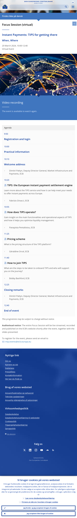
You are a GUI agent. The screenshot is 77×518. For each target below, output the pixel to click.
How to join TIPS (17, 263)
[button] (72, 2)
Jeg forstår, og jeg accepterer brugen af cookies (40, 507)
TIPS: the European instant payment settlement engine (39, 185)
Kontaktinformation (13, 375)
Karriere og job (11, 364)
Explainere (9, 368)
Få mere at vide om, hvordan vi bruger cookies (40, 501)
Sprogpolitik (10, 428)
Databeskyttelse (12, 414)
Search (66, 6)
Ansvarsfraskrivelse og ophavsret (19, 393)
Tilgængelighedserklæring (16, 425)
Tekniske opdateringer (14, 396)
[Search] (37, 6)
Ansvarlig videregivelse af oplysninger (21, 400)
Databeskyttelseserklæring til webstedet (22, 418)
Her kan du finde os (13, 379)
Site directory (11, 434)
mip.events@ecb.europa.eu (18, 341)
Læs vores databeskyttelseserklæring (39, 498)
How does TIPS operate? (21, 212)
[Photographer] (75, 93)
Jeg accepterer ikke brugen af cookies (40, 513)
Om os (8, 361)
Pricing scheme (16, 239)
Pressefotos (10, 372)
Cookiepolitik (10, 421)
